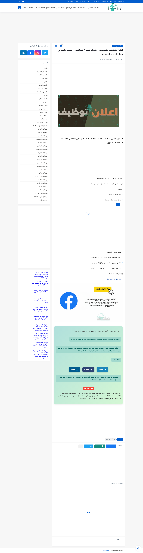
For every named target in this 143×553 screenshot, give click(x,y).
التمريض (44, 78)
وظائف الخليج (50, 8)
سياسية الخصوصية (106, 1)
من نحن (90, 1)
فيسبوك (88, 370)
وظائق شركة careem (40, 196)
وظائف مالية (43, 190)
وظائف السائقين (39, 8)
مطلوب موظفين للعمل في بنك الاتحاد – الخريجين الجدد (40, 300)
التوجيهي (44, 82)
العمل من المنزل (42, 92)
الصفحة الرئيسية (119, 1)
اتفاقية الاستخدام (80, 1)
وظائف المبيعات (42, 159)
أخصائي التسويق (42, 71)
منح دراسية (43, 119)
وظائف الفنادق (42, 156)
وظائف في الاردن (28, 8)
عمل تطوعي (43, 109)
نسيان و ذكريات (42, 122)
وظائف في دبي (42, 186)
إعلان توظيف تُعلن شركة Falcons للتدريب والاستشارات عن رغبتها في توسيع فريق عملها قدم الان (40, 354)
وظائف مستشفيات (41, 193)
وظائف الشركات (42, 153)
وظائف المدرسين (41, 163)
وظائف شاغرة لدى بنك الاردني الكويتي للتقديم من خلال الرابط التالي (40, 283)
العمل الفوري (60, 8)
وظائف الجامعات (41, 139)
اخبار (45, 68)
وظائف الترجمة (42, 132)
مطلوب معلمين (42, 115)
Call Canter (43, 200)
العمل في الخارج (71, 8)
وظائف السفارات (41, 149)
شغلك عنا (70, 1)
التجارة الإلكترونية (41, 75)
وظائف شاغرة (42, 180)
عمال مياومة (43, 105)
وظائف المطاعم (93, 8)
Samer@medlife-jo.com (115, 279)
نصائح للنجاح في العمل (40, 125)
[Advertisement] (71, 27)
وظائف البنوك (42, 129)
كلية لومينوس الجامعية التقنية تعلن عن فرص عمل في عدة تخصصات (41, 318)
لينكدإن (74, 370)
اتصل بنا (96, 1)
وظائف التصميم (42, 136)
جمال (45, 102)
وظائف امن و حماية (41, 176)
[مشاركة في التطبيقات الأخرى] (80, 446)
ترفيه (45, 95)
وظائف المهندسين (41, 169)
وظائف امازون (42, 173)
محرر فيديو (43, 112)
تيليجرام (102, 370)
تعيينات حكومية (82, 8)
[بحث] (19, 7)
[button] (111, 446)
